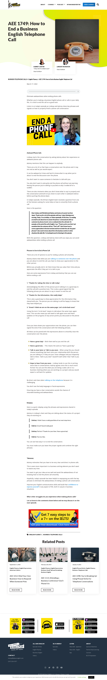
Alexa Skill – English (75, 650)
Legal (67, 674)
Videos (35, 655)
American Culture (15, 570)
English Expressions (25, 568)
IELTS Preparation (91, 655)
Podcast (57, 5)
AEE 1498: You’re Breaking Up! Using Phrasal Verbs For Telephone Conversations (84, 579)
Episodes (55, 647)
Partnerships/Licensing (92, 650)
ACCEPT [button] (91, 677)
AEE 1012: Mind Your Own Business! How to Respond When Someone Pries (21, 579)
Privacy (57, 674)
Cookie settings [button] (82, 677)
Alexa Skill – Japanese (76, 647)
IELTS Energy (57, 644)
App (71, 652)
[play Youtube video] (53, 130)
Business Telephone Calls (17, 79)
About (41, 5)
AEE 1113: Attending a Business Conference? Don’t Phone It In (53, 581)
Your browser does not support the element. (53, 91)
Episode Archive (37, 647)
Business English (46, 572)
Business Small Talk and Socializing (51, 570)
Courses (49, 5)
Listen (72, 644)
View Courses (86, 5)
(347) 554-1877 (12, 661)
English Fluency (33, 79)
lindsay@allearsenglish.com (16, 658)
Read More (16, 590)
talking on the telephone (53, 380)
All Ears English (39, 644)
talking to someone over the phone (64, 259)
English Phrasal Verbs (78, 568)
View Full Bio (37, 71)
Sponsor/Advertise (71, 5)
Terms (63, 674)
